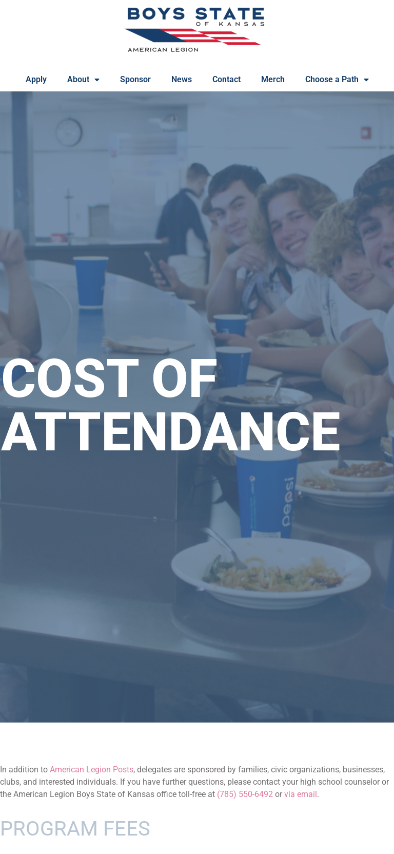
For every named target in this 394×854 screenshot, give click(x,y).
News (181, 79)
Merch (273, 79)
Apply (36, 79)
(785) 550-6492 (245, 794)
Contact (226, 79)
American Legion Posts (91, 769)
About (83, 79)
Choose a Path (337, 79)
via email (300, 794)
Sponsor (135, 79)
